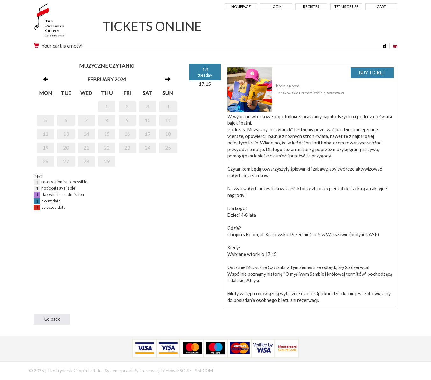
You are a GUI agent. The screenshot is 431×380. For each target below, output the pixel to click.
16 (127, 134)
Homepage (241, 6)
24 (147, 147)
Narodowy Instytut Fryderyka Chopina (62, 22)
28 (86, 161)
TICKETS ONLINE (152, 26)
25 (168, 147)
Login (276, 6)
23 (127, 147)
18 (168, 134)
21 (86, 147)
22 (107, 147)
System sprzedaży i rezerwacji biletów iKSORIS (148, 370)
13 (66, 134)
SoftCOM (204, 370)
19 (45, 147)
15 (107, 134)
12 (45, 134)
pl (384, 45)
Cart (381, 6)
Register (311, 6)
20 (66, 147)
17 (147, 134)
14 (86, 134)
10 (147, 120)
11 (168, 120)
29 (107, 161)
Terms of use (346, 6)
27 (66, 161)
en (395, 45)
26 (45, 161)
